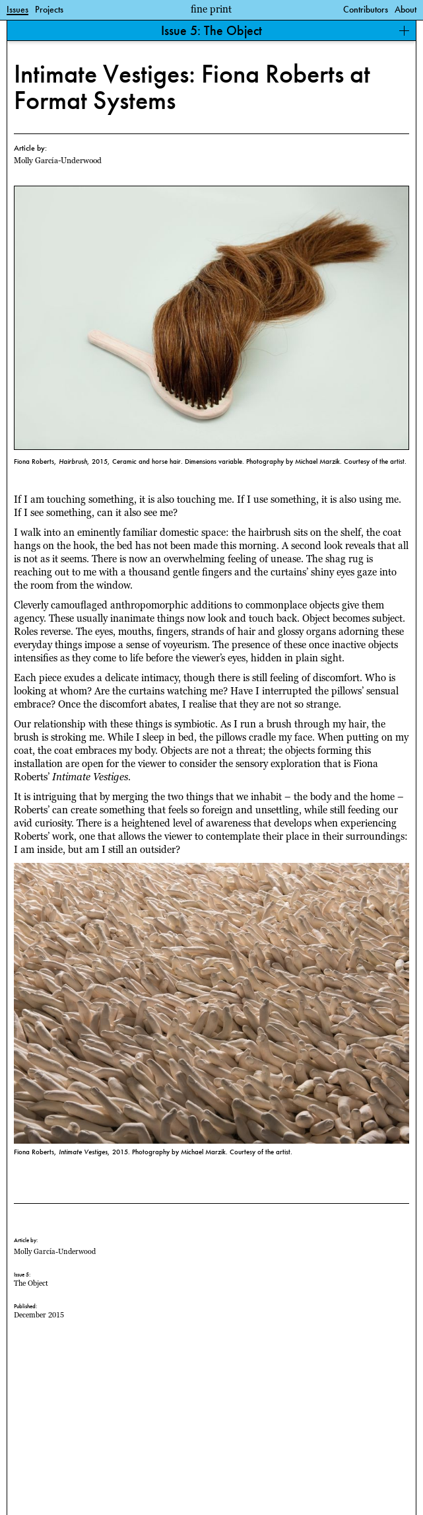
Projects (49, 10)
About (405, 10)
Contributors (365, 10)
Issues (17, 10)
